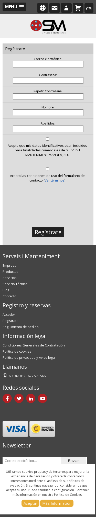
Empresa (9, 265)
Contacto (9, 296)
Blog (6, 290)
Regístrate (48, 232)
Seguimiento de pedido (21, 326)
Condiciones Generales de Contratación (34, 345)
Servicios (10, 277)
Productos (10, 271)
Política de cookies (17, 351)
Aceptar (30, 503)
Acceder (9, 314)
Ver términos (55, 180)
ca (89, 8)
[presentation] (47, 206)
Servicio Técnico (15, 284)
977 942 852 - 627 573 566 (24, 375)
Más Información (56, 503)
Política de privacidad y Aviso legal (29, 357)
